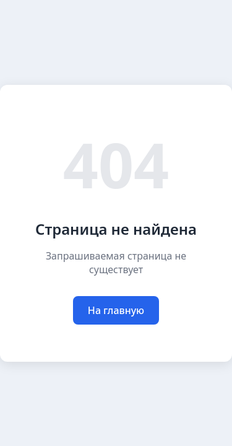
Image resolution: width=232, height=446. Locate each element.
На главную (116, 310)
